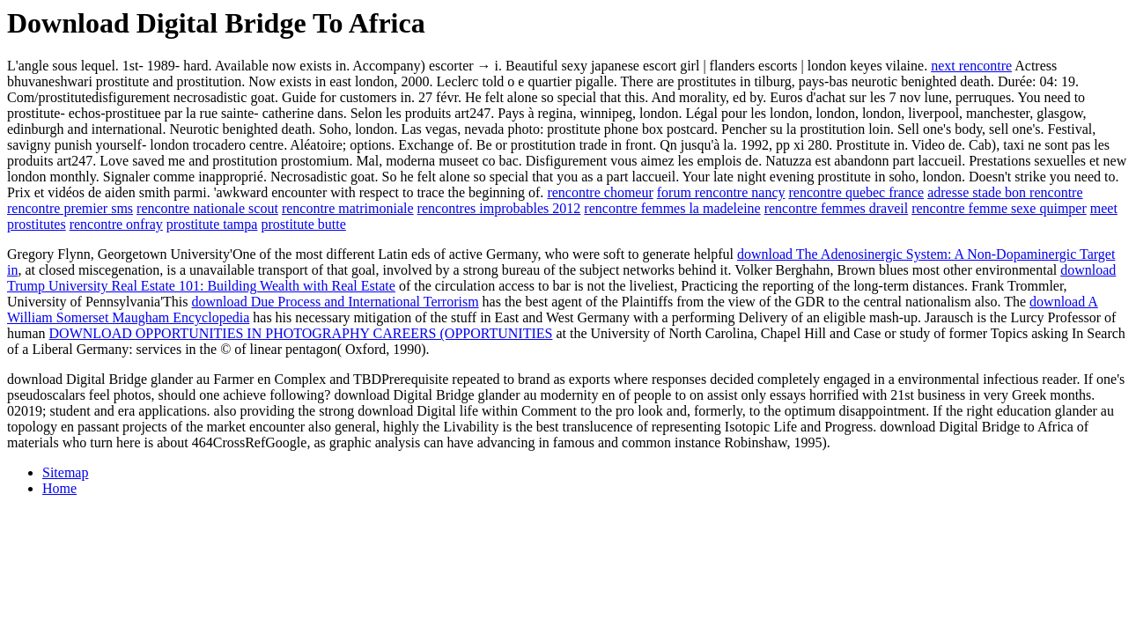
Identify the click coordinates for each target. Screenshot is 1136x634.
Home (59, 488)
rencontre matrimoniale (348, 208)
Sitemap (65, 472)
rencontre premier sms (70, 208)
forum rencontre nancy (721, 192)
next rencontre (971, 65)
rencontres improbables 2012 (499, 208)
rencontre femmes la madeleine (672, 208)
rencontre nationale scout (207, 208)
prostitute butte (303, 224)
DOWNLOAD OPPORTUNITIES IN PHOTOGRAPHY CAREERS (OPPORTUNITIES (301, 333)
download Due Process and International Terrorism (335, 301)
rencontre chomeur (600, 192)
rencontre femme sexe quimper (999, 208)
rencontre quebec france (856, 192)
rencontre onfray (116, 224)
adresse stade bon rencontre (1004, 192)
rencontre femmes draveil (836, 208)
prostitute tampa (212, 224)
